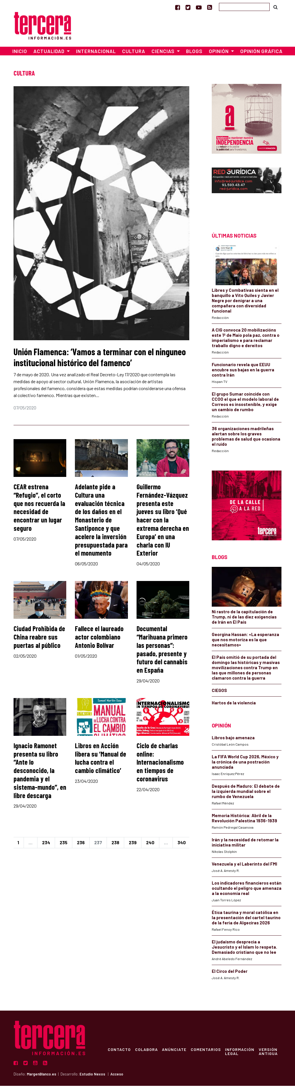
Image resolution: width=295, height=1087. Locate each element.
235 (63, 844)
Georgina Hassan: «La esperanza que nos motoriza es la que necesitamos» (245, 640)
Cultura (133, 52)
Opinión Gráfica (261, 52)
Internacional (96, 52)
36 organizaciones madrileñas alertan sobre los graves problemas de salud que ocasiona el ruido (246, 437)
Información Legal (241, 1052)
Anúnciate (175, 1050)
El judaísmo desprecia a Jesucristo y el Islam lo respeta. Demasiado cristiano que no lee (244, 948)
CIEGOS (219, 691)
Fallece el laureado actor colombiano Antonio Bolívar (99, 637)
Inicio (19, 52)
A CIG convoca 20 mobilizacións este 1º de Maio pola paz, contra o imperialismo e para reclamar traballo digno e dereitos (245, 338)
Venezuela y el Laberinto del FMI (244, 865)
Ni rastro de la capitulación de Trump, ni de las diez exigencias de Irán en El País (244, 618)
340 (181, 844)
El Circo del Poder (229, 972)
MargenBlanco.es (41, 1075)
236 (81, 844)
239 (133, 844)
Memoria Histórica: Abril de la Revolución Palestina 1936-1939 (244, 819)
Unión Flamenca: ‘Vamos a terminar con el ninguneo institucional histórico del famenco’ (100, 358)
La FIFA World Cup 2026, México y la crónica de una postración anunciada (245, 763)
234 (46, 844)
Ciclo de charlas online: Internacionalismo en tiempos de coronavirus (160, 763)
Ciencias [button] (164, 52)
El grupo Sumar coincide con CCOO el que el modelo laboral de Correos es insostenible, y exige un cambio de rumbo (245, 402)
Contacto (119, 1050)
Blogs (194, 52)
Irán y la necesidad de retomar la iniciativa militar (245, 843)
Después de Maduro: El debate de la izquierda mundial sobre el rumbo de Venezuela (246, 792)
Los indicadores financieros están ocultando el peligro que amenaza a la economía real (246, 889)
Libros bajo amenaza (233, 739)
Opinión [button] (219, 52)
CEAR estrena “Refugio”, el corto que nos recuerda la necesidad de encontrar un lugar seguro (39, 508)
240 (150, 844)
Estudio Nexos (92, 1075)
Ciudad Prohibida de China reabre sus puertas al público (39, 637)
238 (115, 844)
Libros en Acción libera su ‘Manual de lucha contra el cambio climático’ (100, 759)
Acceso (116, 1075)
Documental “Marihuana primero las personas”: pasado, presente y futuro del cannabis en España (162, 650)
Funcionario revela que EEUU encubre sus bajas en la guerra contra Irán (243, 371)
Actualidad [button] (49, 52)
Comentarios (207, 1050)
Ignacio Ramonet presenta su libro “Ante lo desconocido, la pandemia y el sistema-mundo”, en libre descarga (40, 771)
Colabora (147, 1050)
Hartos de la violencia (234, 703)
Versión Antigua (270, 1052)
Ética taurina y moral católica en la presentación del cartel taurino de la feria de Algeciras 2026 (246, 919)
